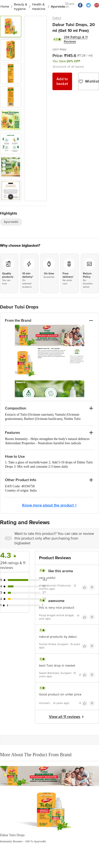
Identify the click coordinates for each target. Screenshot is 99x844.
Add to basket (62, 81)
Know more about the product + (49, 506)
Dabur (56, 18)
